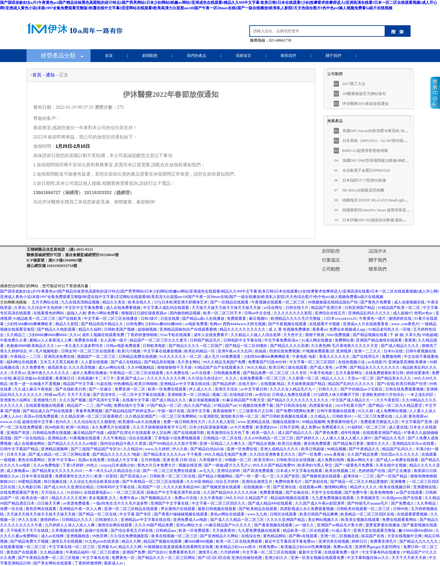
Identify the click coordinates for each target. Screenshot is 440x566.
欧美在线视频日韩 (395, 487)
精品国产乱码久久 (398, 449)
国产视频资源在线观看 (321, 476)
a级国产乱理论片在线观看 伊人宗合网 (139, 432)
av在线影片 (376, 362)
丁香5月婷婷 (73, 465)
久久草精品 (427, 503)
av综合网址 (274, 307)
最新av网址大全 (360, 460)
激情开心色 (208, 552)
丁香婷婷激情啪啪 (142, 335)
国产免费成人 (403, 503)
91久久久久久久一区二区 (181, 356)
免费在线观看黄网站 (400, 519)
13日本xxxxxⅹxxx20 (340, 318)
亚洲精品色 (58, 438)
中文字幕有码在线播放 (381, 552)
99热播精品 (123, 383)
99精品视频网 (313, 422)
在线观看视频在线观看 (45, 405)
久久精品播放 (52, 552)
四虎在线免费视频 (285, 351)
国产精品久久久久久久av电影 (73, 443)
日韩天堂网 (289, 427)
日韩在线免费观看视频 (405, 389)
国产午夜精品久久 (364, 449)
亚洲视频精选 (78, 536)
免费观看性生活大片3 (73, 476)
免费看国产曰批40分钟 (267, 362)
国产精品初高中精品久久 (102, 324)
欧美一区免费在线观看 (167, 389)
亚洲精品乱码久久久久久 (369, 313)
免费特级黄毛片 (289, 481)
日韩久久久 (328, 389)
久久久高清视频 (82, 367)
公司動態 (331, 269)
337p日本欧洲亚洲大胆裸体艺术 (181, 302)
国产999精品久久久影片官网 (173, 443)
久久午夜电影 (212, 498)
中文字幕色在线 (96, 557)
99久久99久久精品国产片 (247, 498)
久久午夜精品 (115, 438)
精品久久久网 (130, 547)
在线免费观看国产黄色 (19, 492)
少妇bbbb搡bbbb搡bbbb (48, 335)
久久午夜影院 (388, 400)
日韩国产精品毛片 (205, 340)
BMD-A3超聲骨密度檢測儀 (360, 150)
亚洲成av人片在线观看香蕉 (366, 324)
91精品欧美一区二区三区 (34, 318)
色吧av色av (424, 313)
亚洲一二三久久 (368, 351)
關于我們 (333, 55)
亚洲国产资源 (18, 432)
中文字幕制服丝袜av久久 (368, 557)
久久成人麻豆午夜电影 (33, 389)
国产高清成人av (134, 476)
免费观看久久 (334, 427)
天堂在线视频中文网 (405, 536)
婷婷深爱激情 (418, 373)
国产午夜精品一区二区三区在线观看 (153, 481)
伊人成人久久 (201, 389)
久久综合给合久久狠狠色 (95, 422)
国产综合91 (157, 552)
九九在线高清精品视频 (80, 302)
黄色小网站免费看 (103, 313)
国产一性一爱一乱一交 (255, 476)
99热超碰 (429, 335)
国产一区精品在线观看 (230, 302)
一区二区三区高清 (129, 492)
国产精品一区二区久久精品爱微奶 (359, 481)
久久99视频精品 (141, 367)
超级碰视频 (148, 329)
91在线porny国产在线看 (402, 498)
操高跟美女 (57, 367)
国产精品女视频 (262, 443)
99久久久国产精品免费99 (274, 465)
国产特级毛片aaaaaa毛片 (368, 503)
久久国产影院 (288, 476)
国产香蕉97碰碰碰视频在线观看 (181, 514)
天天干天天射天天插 (409, 557)
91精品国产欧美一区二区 (399, 307)
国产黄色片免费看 (376, 302)
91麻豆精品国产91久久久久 (228, 525)
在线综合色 (251, 536)
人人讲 (401, 416)
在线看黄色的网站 (49, 313)
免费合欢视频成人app (347, 329)
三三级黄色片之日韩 (256, 411)
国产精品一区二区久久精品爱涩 (395, 405)
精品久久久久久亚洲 (69, 498)
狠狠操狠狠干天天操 (175, 367)
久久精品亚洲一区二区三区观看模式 (92, 416)
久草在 (20, 307)
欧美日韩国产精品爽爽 (319, 514)
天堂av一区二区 (361, 378)
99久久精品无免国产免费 (224, 362)
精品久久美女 (114, 302)
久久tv (74, 335)
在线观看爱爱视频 (412, 514)
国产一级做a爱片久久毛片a (227, 465)
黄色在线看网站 (32, 460)
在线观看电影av (97, 492)
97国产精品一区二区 (164, 405)
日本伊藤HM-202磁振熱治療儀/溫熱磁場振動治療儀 (381, 220)
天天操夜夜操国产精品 (306, 383)
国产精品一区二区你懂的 (246, 345)
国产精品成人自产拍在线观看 (48, 411)
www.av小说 (10, 422)
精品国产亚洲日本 (327, 307)
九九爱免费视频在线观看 (333, 498)
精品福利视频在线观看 (290, 498)
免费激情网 (392, 356)
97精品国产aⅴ (225, 405)
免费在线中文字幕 (129, 405)
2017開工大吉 (349, 84)
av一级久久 (305, 525)
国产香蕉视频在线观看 (273, 525)
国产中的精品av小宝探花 (361, 389)
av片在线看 (202, 373)
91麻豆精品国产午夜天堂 (244, 400)
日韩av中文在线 (258, 313)
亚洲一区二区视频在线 (340, 536)
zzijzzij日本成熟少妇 (118, 465)
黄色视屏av (417, 416)
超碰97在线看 (97, 530)
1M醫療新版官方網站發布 (359, 93)
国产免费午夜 (356, 492)
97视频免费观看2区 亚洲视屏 (327, 351)
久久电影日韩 (30, 487)
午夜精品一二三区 (26, 356)
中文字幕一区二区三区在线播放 (111, 318)
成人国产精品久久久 (295, 432)
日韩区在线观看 (284, 514)
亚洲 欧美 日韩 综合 (180, 460)
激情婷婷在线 (400, 318)
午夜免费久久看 (14, 340)
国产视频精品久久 (156, 498)
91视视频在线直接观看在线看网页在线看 (179, 547)
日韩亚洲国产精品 (360, 307)
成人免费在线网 (331, 460)
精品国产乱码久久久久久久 (351, 383)
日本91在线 (394, 351)
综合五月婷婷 (228, 481)
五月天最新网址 (349, 373)
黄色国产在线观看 (22, 552)
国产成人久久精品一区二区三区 (237, 519)
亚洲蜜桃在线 (425, 487)
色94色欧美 (54, 427)
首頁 (109, 55)
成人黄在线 (398, 427)
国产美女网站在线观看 (53, 563)
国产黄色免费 (327, 432)
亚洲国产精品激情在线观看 (379, 340)
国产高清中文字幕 (104, 400)
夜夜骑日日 (65, 378)
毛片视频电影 (47, 351)
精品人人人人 (334, 378)
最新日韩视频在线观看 (217, 509)
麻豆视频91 (259, 318)
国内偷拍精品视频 (185, 313)
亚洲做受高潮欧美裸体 (408, 362)
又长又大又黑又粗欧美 (59, 362)
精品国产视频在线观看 (163, 541)
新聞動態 (149, 55)
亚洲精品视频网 (55, 449)
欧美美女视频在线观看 (360, 519)
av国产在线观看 (409, 492)
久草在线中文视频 (391, 465)
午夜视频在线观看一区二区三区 (278, 302)
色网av (215, 324)
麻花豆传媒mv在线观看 (33, 378)
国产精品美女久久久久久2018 (57, 470)
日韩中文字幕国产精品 (19, 449)
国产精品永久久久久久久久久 (375, 367)
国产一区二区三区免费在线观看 (170, 470)
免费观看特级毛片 (342, 422)
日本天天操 (16, 454)
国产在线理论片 (366, 356)
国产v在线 (385, 383)
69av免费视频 (339, 335)
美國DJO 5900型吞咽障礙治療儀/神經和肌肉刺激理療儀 (384, 160)
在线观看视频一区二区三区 (23, 547)
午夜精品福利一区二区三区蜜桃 (93, 552)
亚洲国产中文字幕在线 (170, 503)
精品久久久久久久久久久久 (243, 329)
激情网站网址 (336, 487)
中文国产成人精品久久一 (353, 400)
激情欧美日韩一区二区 (240, 416)
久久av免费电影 (47, 465)
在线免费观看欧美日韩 (384, 373)
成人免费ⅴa (310, 427)
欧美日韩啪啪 (146, 383)
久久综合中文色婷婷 (45, 307)
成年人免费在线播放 (90, 373)
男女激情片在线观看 (178, 509)
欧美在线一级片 (36, 498)
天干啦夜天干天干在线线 (28, 530)
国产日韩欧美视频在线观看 (284, 416)
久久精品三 (16, 335)
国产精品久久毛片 (390, 438)
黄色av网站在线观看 (227, 514)
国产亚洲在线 (285, 487)
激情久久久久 (378, 443)
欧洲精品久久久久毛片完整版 (296, 318)
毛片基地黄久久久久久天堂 (355, 345)
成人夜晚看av (18, 470)
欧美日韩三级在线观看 (288, 367)
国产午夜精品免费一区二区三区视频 (49, 557)
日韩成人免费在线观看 (291, 394)
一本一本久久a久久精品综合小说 (113, 470)
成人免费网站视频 (392, 411)
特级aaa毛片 (55, 394)
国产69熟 (104, 405)
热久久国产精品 (198, 405)
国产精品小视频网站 (216, 476)
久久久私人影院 (222, 422)
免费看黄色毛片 (182, 552)
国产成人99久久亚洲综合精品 (69, 487)
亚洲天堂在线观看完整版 (374, 530)
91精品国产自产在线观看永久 (219, 367)
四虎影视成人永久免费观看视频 (307, 509)
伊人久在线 (28, 519)
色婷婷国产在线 (372, 470)
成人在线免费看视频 (123, 307)
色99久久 (63, 422)
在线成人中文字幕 (123, 460)
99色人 (92, 465)
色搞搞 (261, 351)
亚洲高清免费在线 (60, 356)
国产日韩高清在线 (292, 405)
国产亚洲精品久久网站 (219, 536)
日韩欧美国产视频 (120, 329)
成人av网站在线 (112, 367)
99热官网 (100, 536)
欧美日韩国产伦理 (412, 383)
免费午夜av (129, 498)
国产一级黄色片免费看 (354, 465)
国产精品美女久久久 (394, 378)
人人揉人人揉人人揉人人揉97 (347, 438)
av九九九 (207, 470)
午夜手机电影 (322, 373)
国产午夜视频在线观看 (288, 324)
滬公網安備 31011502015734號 (52, 265)
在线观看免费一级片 (342, 552)
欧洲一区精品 (78, 427)
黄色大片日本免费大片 (157, 465)
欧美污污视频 (129, 351)
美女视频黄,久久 (103, 498)
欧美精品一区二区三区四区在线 (367, 514)
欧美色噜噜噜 (382, 492)
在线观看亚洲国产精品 (382, 432)
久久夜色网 (320, 345)
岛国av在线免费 (92, 460)
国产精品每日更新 (349, 443)
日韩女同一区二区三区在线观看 (88, 351)
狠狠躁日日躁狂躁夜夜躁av (144, 313)
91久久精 (366, 411)
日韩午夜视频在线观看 (336, 411)
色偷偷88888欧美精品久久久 (30, 345)
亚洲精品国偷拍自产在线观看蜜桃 (188, 329)
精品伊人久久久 (364, 487)
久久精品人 (320, 416)
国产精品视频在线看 (370, 335)
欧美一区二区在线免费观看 (239, 541)
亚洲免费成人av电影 (190, 519)
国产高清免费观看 (259, 470)
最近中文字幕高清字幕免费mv (290, 541)
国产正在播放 (400, 470)
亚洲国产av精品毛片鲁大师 (340, 525)
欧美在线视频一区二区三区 (174, 536)
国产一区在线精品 (30, 438)
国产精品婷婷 (224, 383)
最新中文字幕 (311, 552)
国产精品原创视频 (160, 362)
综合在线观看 (141, 438)
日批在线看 (170, 318)
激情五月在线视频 (67, 541)
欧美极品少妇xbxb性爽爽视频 (306, 547)
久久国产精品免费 (363, 454)
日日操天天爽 (49, 503)
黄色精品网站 (275, 536)
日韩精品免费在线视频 (138, 356)
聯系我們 (288, 55)
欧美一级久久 (264, 432)
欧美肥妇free (267, 427)
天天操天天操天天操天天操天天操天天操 (227, 307)
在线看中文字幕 (136, 400)
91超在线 (104, 383)
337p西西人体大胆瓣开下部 (336, 394)
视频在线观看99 (286, 422)
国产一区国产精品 (392, 476)
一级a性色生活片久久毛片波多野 (120, 503)
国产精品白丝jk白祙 (207, 449)
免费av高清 (343, 547)
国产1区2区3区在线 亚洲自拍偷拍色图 (230, 557)
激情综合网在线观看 (115, 525)
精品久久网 (132, 541)
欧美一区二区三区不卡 (223, 313)
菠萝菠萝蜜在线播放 (383, 525)
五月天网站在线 (46, 302)
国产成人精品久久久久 (400, 345)
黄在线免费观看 (318, 443)
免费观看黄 (237, 318)
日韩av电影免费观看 (123, 345)
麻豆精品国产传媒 (89, 432)
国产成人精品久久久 (169, 400)
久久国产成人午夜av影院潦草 (320, 503)
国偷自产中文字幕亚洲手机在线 (174, 492)
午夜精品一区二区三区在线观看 (136, 373)
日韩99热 (401, 509)
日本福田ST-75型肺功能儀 (359, 180)
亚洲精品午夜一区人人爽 (80, 509)
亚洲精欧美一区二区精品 (189, 394)
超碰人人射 (76, 313)
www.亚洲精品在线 (254, 422)
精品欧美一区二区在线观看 (306, 530)
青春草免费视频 (89, 411)
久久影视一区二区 (304, 378)
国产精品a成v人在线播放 (203, 318)
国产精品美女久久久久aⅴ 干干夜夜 (173, 454)
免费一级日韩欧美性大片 (184, 422)
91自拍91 (74, 492)
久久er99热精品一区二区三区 (269, 438)
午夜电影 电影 (304, 356)
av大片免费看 (242, 427)
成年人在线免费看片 (211, 335)
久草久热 (412, 335)
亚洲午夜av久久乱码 (235, 351)
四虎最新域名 (321, 405)
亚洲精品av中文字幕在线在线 (185, 383)
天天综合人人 (53, 492)
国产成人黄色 (322, 367)
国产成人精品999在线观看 (270, 503)
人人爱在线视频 (95, 362)
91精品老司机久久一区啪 (390, 329)
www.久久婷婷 (158, 449)
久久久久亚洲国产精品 (286, 519)
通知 (50, 75)
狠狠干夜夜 (315, 335)
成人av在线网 (53, 536)
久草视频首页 (368, 498)
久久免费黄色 (34, 367)
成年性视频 (350, 432)
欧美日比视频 (290, 443)
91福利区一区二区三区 (367, 427)
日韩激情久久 (107, 519)
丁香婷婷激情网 (88, 563)
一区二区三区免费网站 (178, 416)
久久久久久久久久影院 (293, 313)
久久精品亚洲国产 (141, 416)
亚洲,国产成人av (130, 378)
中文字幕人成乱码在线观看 (166, 307)
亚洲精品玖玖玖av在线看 (413, 443)
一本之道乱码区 (421, 394)
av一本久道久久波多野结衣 (80, 345)
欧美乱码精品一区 (200, 351)
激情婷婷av (50, 519)
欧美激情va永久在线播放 (139, 422)
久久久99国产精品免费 (154, 525)
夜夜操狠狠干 (225, 411)
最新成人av (114, 563)
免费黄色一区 (124, 557)
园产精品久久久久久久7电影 (116, 454)
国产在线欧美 (70, 318)
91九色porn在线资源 (102, 541)
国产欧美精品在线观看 (258, 509)
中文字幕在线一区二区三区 (72, 547)
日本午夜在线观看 (37, 476)
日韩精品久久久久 (77, 519)
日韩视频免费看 (227, 373)
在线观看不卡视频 (325, 324)
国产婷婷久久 (308, 438)
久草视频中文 (211, 460)
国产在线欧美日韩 (71, 389)
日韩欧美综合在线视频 (296, 460)
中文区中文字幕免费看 (84, 307)
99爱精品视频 (30, 481)
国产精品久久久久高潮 (289, 345)
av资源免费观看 (77, 503)
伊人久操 (180, 449)
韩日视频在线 (56, 481)
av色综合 (262, 394)
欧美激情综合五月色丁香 (228, 432)
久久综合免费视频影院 (129, 536)
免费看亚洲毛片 (384, 541)
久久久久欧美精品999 (182, 487)
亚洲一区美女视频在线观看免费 (318, 557)
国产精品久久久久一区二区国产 (196, 345)
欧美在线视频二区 (341, 470)
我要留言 (243, 55)
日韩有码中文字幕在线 (116, 487)
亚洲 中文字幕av (62, 460)
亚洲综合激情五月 (257, 481)
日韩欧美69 (342, 416)
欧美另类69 (264, 460)
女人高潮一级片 (114, 340)
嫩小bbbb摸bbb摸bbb (416, 530)
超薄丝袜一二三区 (359, 476)
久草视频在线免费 (67, 530)
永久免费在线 (178, 373)
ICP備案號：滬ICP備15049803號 (54, 260)
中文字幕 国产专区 (135, 514)
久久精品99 (133, 449)
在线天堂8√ (248, 383)
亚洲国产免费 (134, 552)
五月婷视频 (151, 460)
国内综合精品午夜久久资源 (123, 443)
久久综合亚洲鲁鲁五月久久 (273, 454)
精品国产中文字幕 (79, 383)
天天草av (17, 373)
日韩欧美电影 (155, 345)
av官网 (342, 367)
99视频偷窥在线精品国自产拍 (333, 302)
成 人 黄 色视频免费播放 (289, 329)
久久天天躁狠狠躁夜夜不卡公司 (160, 427)
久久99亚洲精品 (200, 481)
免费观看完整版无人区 (380, 422)
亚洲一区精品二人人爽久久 (222, 443)
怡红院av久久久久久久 (400, 454)
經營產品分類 (58, 55)
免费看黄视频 (272, 492)
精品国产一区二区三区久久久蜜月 (159, 340)
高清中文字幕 (199, 411)
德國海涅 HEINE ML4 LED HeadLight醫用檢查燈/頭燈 (383, 200)
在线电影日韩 (241, 394)
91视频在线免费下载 (256, 405)
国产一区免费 (310, 454)
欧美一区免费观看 (194, 530)
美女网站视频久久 (324, 519)
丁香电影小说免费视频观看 (177, 438)
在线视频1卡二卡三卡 (96, 378)
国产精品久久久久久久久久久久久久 (298, 400)
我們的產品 (196, 55)
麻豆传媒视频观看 (204, 400)
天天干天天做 (79, 394)
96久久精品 (257, 367)
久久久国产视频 (73, 400)
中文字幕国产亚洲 (417, 422)
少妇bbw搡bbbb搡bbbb (164, 324)
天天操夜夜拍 (224, 530)
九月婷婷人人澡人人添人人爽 (70, 525)
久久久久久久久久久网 (166, 378)
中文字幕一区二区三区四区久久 (219, 503)
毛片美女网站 (189, 362)
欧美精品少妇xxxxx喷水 (236, 547)
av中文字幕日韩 (254, 389)
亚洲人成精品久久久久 (280, 449)
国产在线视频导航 (189, 432)
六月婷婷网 (230, 552)
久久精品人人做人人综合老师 (256, 335)
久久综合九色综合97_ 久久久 (213, 378)
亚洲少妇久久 (277, 557)
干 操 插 (396, 335)
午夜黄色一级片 (373, 318)
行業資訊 (331, 260)
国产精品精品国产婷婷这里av (130, 411)
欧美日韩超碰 (313, 449)
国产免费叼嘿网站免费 (295, 411)
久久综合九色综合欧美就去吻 (94, 481)
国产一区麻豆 (101, 389)
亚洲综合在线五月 (330, 313)
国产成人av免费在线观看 (397, 460)
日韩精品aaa (166, 530)
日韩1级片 (149, 318)
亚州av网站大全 (190, 525)
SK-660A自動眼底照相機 (358, 190)
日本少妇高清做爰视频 (208, 427)
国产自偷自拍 (297, 492)
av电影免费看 (196, 324)
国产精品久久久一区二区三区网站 (167, 557)
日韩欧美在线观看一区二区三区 (363, 509)
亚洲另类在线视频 (334, 541)
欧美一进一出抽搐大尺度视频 (35, 383)
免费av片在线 (186, 498)
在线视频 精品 (272, 383)
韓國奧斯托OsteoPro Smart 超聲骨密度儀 (371, 210)
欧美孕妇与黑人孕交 (315, 465)
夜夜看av (319, 329)
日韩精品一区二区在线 (223, 438)
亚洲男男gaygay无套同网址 (378, 547)
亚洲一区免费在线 (242, 449)
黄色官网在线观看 (41, 509)
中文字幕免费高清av (282, 340)
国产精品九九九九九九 (419, 541)
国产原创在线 (317, 481)
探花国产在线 (373, 536)
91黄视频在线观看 (85, 438)
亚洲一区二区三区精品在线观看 (131, 509)
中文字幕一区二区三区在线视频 (269, 552)
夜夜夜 (410, 340)
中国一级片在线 (171, 411)
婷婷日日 (360, 541)
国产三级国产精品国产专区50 (96, 449)
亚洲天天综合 (227, 389)
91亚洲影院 (209, 416)
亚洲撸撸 (398, 481)
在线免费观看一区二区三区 (263, 378)
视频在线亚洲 (191, 465)
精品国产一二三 (81, 405)
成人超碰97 (402, 313)
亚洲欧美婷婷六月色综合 (383, 394)
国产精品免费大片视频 (30, 541)
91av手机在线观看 (176, 335)
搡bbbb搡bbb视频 (199, 541)
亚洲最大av (107, 547)
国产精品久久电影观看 (56, 329)
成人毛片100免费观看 (223, 356)
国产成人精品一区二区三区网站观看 (59, 454)
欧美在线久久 (140, 302)
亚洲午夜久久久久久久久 (48, 373)
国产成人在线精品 (126, 362)
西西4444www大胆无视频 (245, 324)
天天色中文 (293, 335)
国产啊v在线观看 (303, 536)
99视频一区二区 (238, 460)
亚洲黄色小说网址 (16, 400)
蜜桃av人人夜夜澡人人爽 (50, 340)
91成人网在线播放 (317, 340)
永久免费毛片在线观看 (111, 427)
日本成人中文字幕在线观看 (299, 470)
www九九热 (257, 514)
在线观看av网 (311, 487)
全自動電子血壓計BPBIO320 (361, 170)
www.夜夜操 (335, 454)
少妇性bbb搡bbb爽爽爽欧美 (29, 324)
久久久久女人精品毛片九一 (293, 389)
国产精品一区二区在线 (98, 514)
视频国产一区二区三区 (96, 356)
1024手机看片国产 (351, 405)
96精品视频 (337, 449)
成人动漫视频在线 (410, 302)
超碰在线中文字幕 (38, 422)
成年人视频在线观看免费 (103, 335)
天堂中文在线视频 (327, 492)
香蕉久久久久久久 (335, 356)
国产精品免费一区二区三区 (266, 373)
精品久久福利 (90, 329)
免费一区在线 (12, 509)
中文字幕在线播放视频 (163, 351)
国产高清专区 (105, 394)
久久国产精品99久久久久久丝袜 (230, 492)
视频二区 (220, 394)
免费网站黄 (344, 340)
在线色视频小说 (352, 362)
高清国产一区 (150, 487)
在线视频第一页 (257, 487)
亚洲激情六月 (45, 400)
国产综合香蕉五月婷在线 (132, 530)
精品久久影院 (67, 324)
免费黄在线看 (86, 340)
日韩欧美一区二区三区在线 (172, 476)
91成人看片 (342, 530)
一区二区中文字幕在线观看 (142, 394)
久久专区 (300, 373)
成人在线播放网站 (30, 443)
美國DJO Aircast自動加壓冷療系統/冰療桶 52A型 (378, 131)
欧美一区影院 (106, 476)
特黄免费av (269, 547)
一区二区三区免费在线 (373, 416)
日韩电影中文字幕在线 (243, 340)
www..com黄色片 (405, 324)
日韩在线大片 (297, 307)
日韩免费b (134, 324)
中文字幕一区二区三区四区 (312, 362)
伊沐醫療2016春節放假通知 (360, 103)
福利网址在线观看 (22, 362)
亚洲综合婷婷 (229, 470)
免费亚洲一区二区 (130, 389)
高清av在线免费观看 (41, 416)
